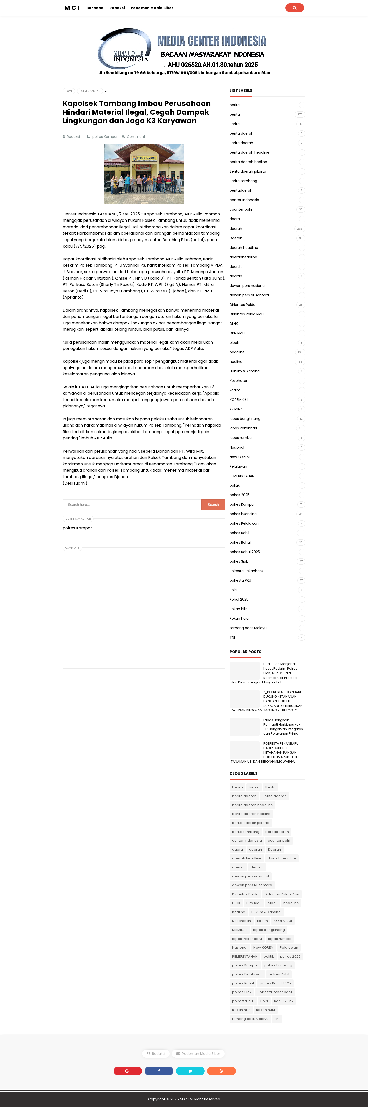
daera (235, 219)
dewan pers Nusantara (249, 295)
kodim (235, 390)
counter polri (241, 209)
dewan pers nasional (247, 285)
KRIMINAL (237, 409)
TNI (232, 637)
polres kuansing (243, 513)
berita (235, 114)
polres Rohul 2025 (245, 551)
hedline (236, 361)
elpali (234, 342)
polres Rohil (239, 532)
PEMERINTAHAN (242, 475)
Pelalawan (238, 466)
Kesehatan (239, 380)
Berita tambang (243, 180)
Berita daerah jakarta (248, 171)
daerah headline (244, 247)
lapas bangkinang (245, 418)
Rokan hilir (238, 608)
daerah (236, 228)
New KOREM (240, 456)
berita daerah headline (249, 152)
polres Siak (239, 561)
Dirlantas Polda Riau (247, 314)
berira (235, 104)
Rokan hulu (239, 618)
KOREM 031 (239, 399)
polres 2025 (239, 494)
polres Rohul (240, 542)
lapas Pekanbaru (244, 428)
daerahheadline (243, 257)
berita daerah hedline (248, 161)
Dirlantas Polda (242, 304)
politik (235, 485)
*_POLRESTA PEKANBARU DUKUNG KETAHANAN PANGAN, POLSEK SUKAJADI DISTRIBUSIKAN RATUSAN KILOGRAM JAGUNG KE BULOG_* (267, 701)
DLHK (234, 323)
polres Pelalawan (244, 523)
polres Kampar (105, 136)
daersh (236, 266)
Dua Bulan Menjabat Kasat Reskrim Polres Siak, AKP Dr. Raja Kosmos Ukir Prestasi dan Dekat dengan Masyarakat (264, 673)
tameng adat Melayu (248, 627)
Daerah (236, 238)
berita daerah (241, 133)
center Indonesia (244, 199)
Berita (235, 123)
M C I (184, 1099)
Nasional (237, 447)
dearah (236, 276)
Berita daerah (241, 142)
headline (237, 352)
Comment (136, 136)
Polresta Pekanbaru (246, 570)
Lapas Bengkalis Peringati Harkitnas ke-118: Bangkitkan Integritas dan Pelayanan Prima (283, 727)
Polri (233, 589)
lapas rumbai (241, 437)
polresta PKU (240, 580)
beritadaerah (241, 190)
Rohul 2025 (239, 599)
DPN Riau (237, 333)
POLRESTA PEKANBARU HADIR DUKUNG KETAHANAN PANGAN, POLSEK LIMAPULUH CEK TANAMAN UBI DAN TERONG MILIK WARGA (265, 752)
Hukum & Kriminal (245, 371)
